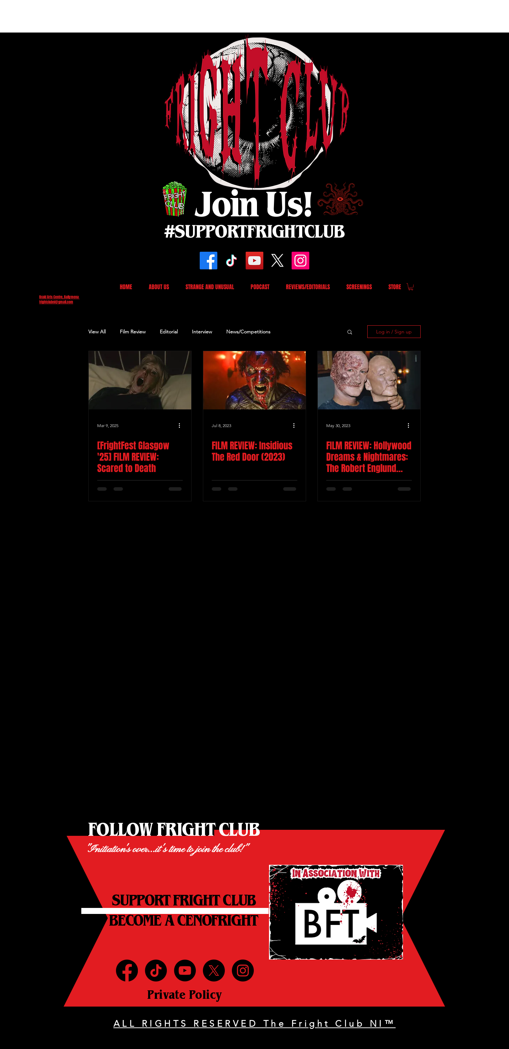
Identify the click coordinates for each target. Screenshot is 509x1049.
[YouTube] (254, 260)
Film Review (133, 331)
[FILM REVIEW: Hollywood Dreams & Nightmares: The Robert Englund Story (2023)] (369, 380)
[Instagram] (300, 260)
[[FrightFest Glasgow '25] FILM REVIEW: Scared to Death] (140, 380)
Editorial (169, 331)
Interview (202, 331)
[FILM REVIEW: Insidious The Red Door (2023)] (254, 380)
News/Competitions (248, 331)
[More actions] (181, 425)
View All (97, 331)
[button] (410, 286)
